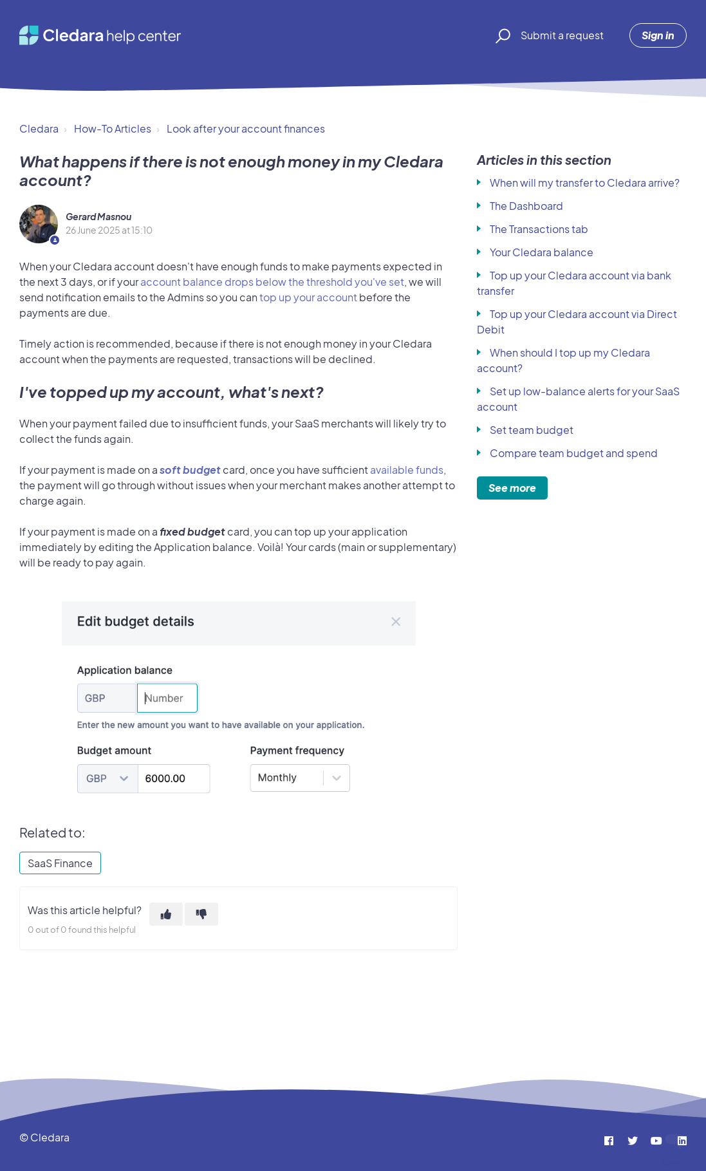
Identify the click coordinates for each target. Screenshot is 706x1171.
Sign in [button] (658, 35)
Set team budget (531, 429)
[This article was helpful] (166, 914)
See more (512, 487)
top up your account (308, 297)
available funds (406, 469)
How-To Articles (112, 128)
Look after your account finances (246, 128)
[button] (501, 35)
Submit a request (562, 35)
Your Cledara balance (541, 252)
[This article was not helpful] (201, 914)
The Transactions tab (539, 229)
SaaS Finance (60, 863)
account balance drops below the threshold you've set (272, 281)
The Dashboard (526, 205)
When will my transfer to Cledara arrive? (585, 182)
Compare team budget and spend (574, 453)
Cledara (39, 128)
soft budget (190, 469)
